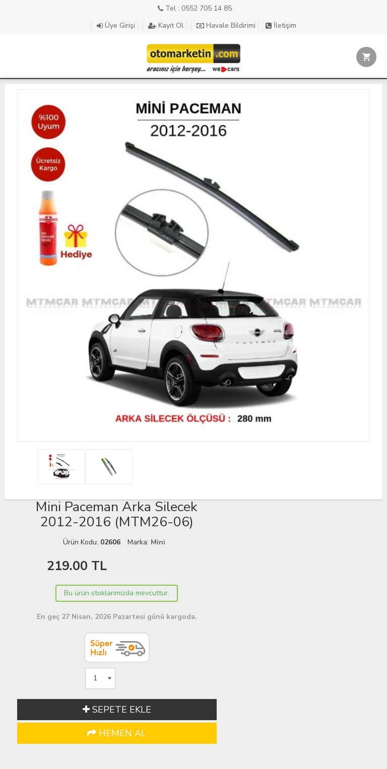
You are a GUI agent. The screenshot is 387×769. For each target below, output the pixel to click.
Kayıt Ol (165, 25)
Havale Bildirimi (226, 25)
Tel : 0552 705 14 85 (195, 8)
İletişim (281, 25)
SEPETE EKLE (117, 709)
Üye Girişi (116, 25)
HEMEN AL (116, 733)
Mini (158, 542)
